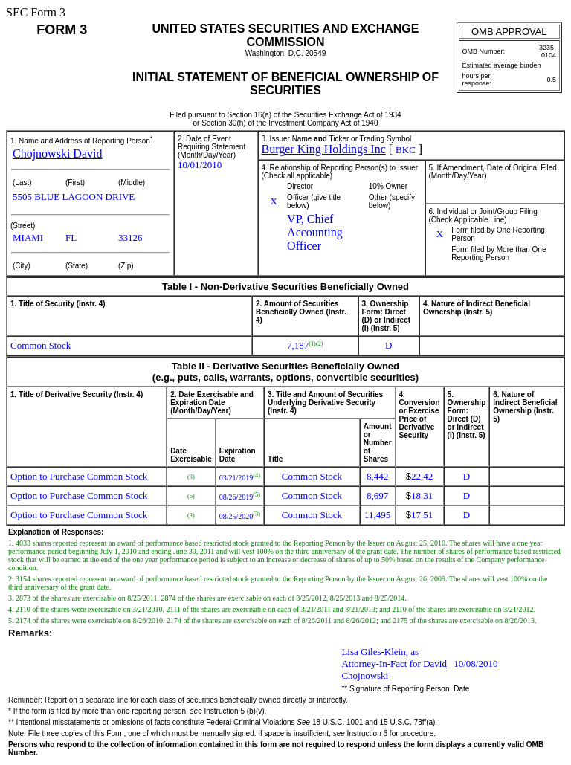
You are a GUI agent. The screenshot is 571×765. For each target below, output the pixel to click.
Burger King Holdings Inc (324, 149)
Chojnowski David (57, 153)
